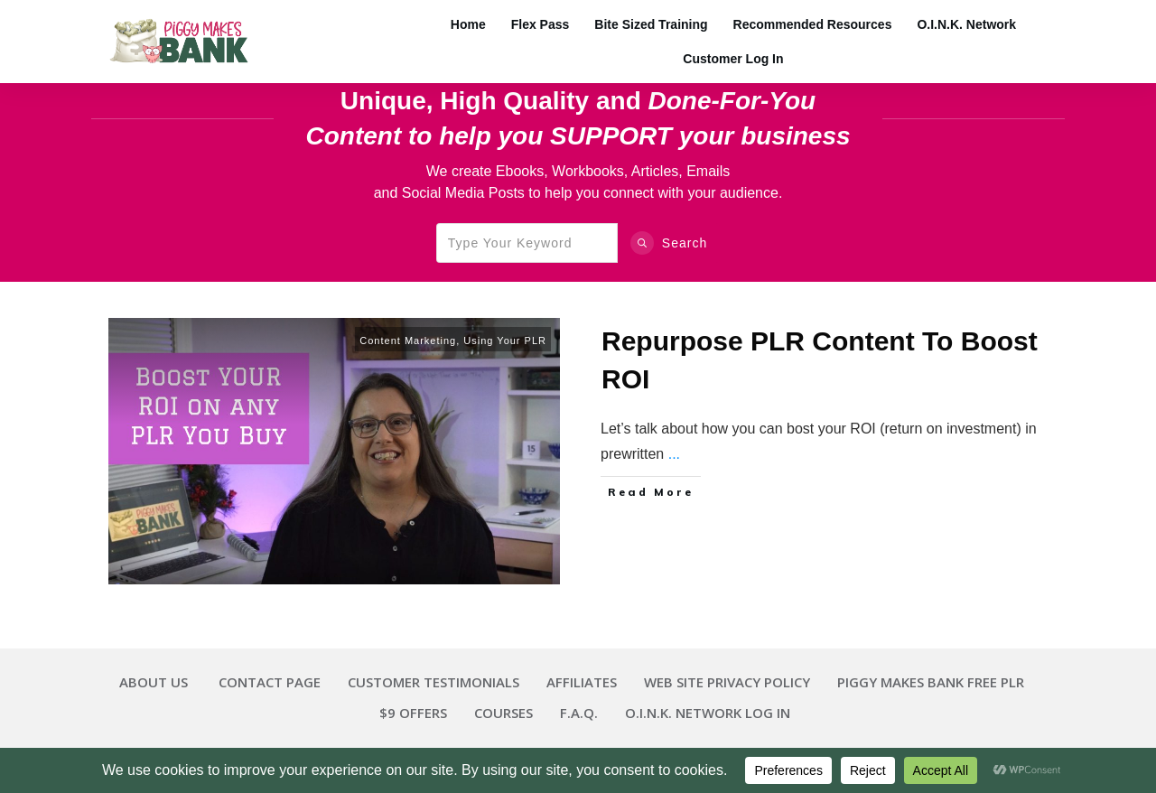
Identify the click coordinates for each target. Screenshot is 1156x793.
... (674, 454)
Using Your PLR (504, 340)
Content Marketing (407, 340)
